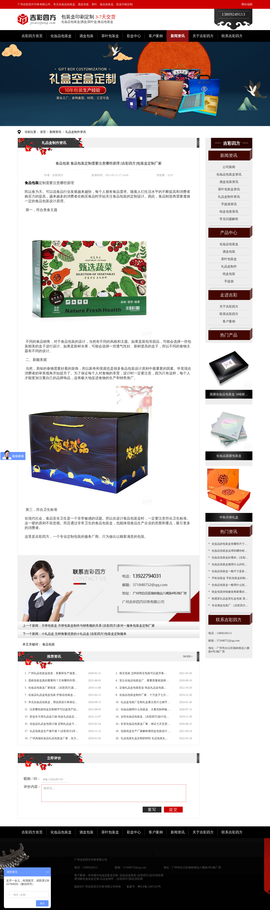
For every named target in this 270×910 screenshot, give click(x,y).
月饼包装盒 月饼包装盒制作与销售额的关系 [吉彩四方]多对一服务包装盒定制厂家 (98, 625)
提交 (173, 809)
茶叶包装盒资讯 (229, 189)
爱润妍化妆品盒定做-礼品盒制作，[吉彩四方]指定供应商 (108, 878)
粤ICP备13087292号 (149, 886)
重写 (152, 809)
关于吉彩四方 (203, 36)
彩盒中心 (134, 36)
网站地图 (246, 4)
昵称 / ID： (32, 779)
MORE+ (188, 656)
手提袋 (229, 281)
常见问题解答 (229, 219)
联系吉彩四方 (232, 36)
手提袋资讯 (229, 204)
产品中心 (228, 232)
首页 (43, 131)
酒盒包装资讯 (229, 181)
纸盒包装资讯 (229, 211)
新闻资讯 (178, 36)
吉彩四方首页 (32, 36)
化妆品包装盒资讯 (228, 174)
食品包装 (48, 644)
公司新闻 (229, 167)
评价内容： (32, 787)
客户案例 (156, 36)
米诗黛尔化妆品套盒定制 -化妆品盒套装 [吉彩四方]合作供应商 (125, 875)
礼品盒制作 (229, 266)
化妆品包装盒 (61, 36)
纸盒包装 (229, 274)
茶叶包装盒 (110, 36)
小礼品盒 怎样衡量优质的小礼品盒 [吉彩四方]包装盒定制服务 (84, 633)
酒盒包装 (86, 36)
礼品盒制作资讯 (75, 131)
